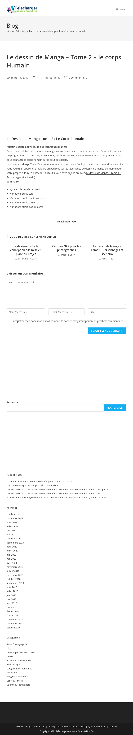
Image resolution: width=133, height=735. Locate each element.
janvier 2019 (13, 570)
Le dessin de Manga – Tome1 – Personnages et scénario (107, 250)
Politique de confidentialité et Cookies (67, 726)
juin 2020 (11, 554)
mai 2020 (11, 558)
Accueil (19, 726)
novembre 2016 (15, 623)
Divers (10, 656)
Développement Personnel (20, 652)
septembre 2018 (15, 583)
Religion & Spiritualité (18, 676)
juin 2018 (11, 595)
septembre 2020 (15, 542)
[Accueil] (8, 31)
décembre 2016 (15, 619)
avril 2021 (12, 534)
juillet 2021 (12, 526)
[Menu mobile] (121, 9)
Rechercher (13, 402)
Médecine (12, 672)
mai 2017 (11, 599)
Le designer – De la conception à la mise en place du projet (26, 250)
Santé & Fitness (15, 680)
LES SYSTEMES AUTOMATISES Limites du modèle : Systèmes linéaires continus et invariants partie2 (58, 489)
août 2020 (12, 546)
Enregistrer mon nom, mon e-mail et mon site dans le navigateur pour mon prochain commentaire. (67, 321)
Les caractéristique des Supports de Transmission (33, 485)
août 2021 (12, 522)
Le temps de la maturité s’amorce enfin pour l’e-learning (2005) (39, 481)
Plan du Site (39, 726)
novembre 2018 (15, 575)
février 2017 (13, 611)
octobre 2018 (13, 579)
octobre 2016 (13, 627)
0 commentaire (78, 77)
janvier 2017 (13, 615)
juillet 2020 (12, 550)
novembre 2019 (15, 566)
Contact (113, 726)
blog (9, 648)
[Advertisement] (66, 110)
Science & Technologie (18, 684)
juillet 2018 (12, 591)
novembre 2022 (15, 518)
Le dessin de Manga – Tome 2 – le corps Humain (61, 31)
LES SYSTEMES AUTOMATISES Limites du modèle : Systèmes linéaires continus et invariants (54, 493)
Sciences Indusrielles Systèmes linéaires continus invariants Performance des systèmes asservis (57, 497)
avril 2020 (12, 562)
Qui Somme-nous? (97, 726)
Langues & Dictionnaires (19, 668)
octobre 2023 (13, 514)
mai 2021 (11, 530)
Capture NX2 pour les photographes (66, 248)
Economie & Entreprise (18, 660)
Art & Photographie (48, 77)
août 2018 (12, 587)
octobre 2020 (13, 538)
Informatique (13, 664)
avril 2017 (12, 603)
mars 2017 (12, 607)
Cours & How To (86, 731)
